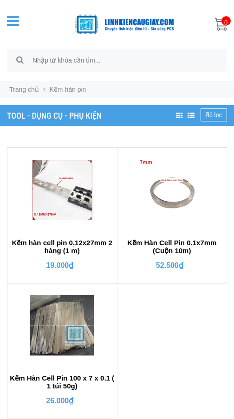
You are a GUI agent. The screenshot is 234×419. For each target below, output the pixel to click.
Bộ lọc (214, 115)
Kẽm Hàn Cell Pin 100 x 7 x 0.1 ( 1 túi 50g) (62, 382)
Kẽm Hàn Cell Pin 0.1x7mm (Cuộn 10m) (171, 246)
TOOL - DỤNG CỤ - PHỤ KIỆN (54, 116)
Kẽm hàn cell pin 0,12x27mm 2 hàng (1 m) (62, 246)
